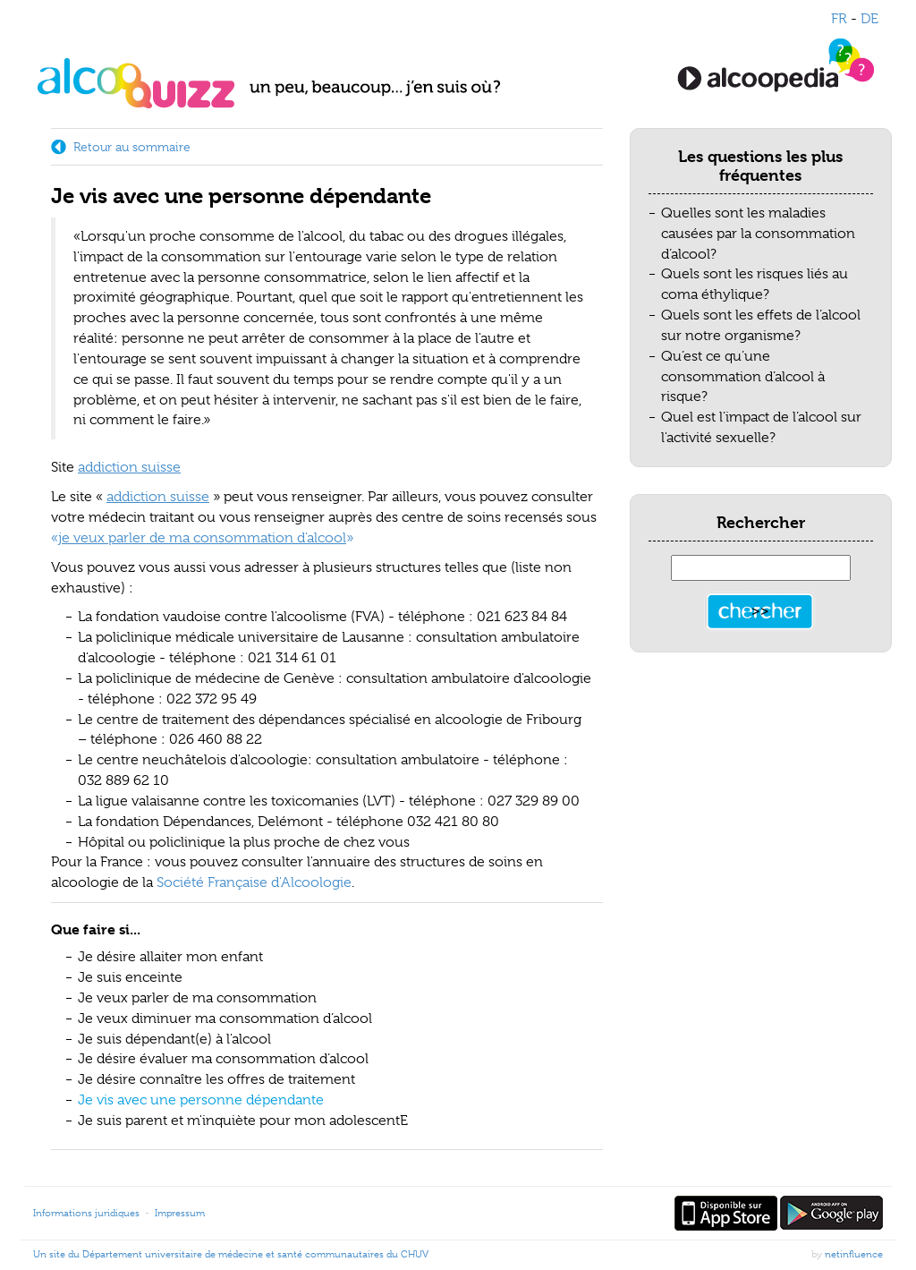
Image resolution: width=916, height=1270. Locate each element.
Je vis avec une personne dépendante (201, 1100)
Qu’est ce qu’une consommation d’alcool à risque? (743, 376)
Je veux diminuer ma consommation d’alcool (225, 1018)
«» (202, 538)
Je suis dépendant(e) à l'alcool (174, 1039)
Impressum (180, 1212)
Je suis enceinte (130, 977)
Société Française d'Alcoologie (254, 882)
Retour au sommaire (132, 147)
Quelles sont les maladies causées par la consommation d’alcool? (758, 233)
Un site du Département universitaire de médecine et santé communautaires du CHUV (230, 1254)
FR (839, 19)
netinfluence (854, 1254)
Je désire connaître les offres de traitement (216, 1079)
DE (869, 19)
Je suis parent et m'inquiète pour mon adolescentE (243, 1120)
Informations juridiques (86, 1212)
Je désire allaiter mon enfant (170, 957)
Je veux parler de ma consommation (197, 998)
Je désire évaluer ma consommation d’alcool (223, 1059)
